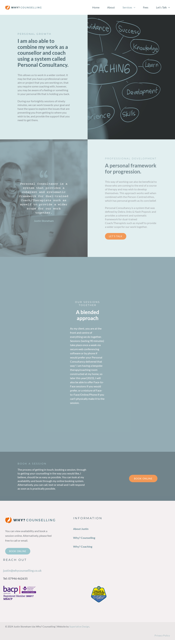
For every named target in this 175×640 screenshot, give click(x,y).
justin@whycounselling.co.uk (22, 570)
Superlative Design (79, 626)
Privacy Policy (162, 635)
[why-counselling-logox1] (23, 6)
